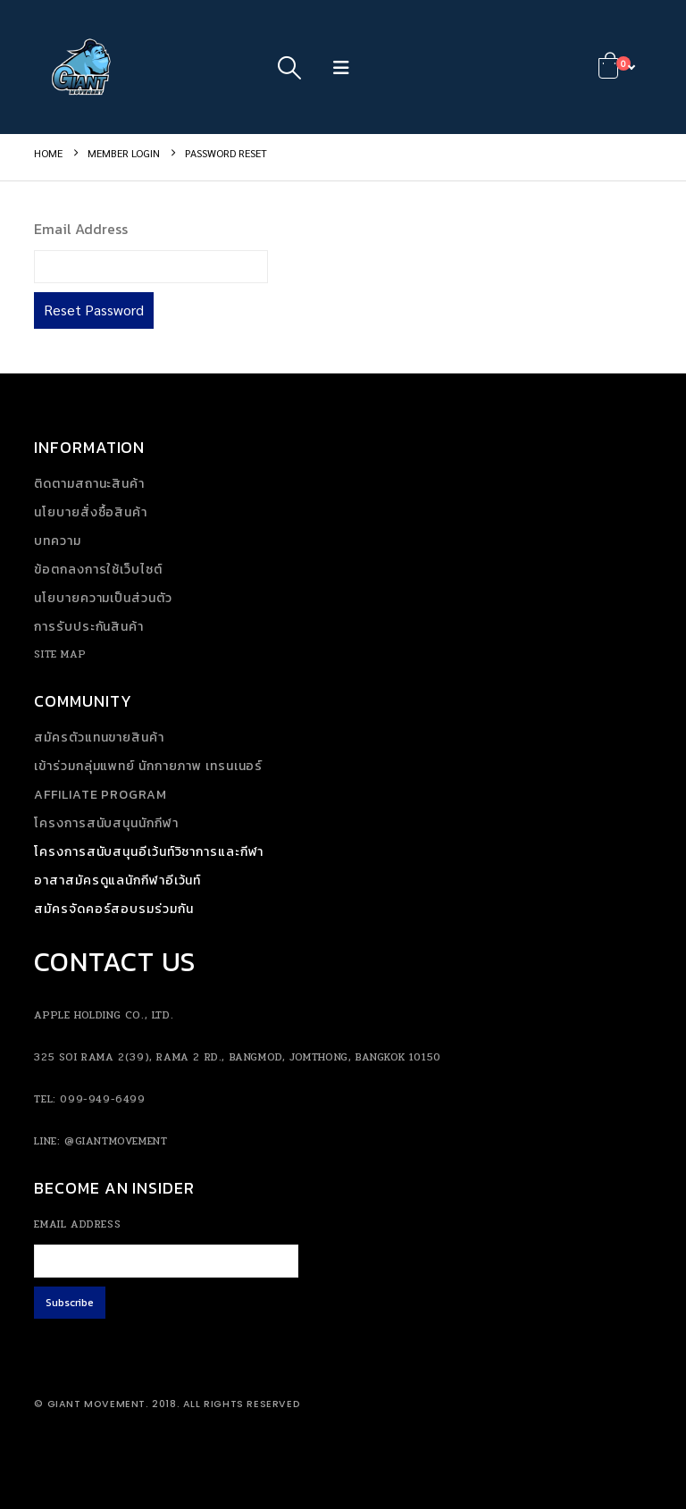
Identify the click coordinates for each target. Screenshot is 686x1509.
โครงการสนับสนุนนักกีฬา (106, 823)
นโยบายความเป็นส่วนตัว (103, 598)
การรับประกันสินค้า (89, 626)
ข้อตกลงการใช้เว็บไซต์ (98, 569)
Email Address (81, 228)
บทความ (57, 541)
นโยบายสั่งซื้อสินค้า (90, 512)
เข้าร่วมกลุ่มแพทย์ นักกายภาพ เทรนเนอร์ (148, 766)
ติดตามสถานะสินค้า (89, 483)
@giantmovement (115, 1141)
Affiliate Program (100, 794)
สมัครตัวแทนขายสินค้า (98, 737)
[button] (290, 67)
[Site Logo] (83, 67)
